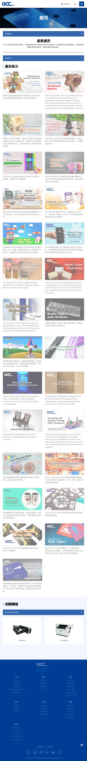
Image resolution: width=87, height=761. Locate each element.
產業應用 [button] (8, 34)
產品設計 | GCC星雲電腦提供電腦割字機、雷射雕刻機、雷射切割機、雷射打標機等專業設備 (8, 4)
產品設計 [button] (8, 58)
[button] (65, 4)
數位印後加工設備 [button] (11, 612)
